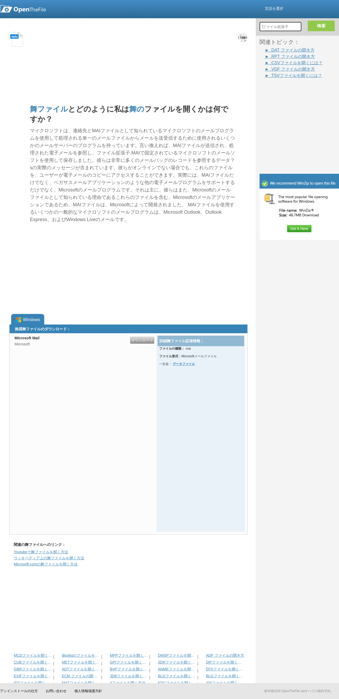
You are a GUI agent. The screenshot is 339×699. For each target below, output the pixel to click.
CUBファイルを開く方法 (33, 662)
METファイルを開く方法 (81, 662)
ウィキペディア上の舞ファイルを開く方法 (49, 558)
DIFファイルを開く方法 (225, 662)
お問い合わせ (56, 691)
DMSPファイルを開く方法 (177, 655)
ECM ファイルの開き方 (81, 676)
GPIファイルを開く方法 (129, 662)
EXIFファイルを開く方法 (33, 676)
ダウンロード (142, 340)
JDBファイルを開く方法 (129, 676)
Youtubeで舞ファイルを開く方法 (41, 552)
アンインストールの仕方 (19, 691)
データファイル (184, 364)
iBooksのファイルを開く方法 (81, 655)
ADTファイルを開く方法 (81, 669)
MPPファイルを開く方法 (129, 655)
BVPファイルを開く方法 (129, 669)
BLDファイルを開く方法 (177, 676)
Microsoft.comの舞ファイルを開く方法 (46, 564)
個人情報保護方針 (88, 691)
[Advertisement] (291, 90)
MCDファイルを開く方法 (33, 655)
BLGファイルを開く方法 (225, 676)
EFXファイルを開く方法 (225, 669)
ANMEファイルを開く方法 (177, 669)
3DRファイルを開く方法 (177, 662)
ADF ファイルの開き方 (225, 655)
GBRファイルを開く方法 (33, 669)
